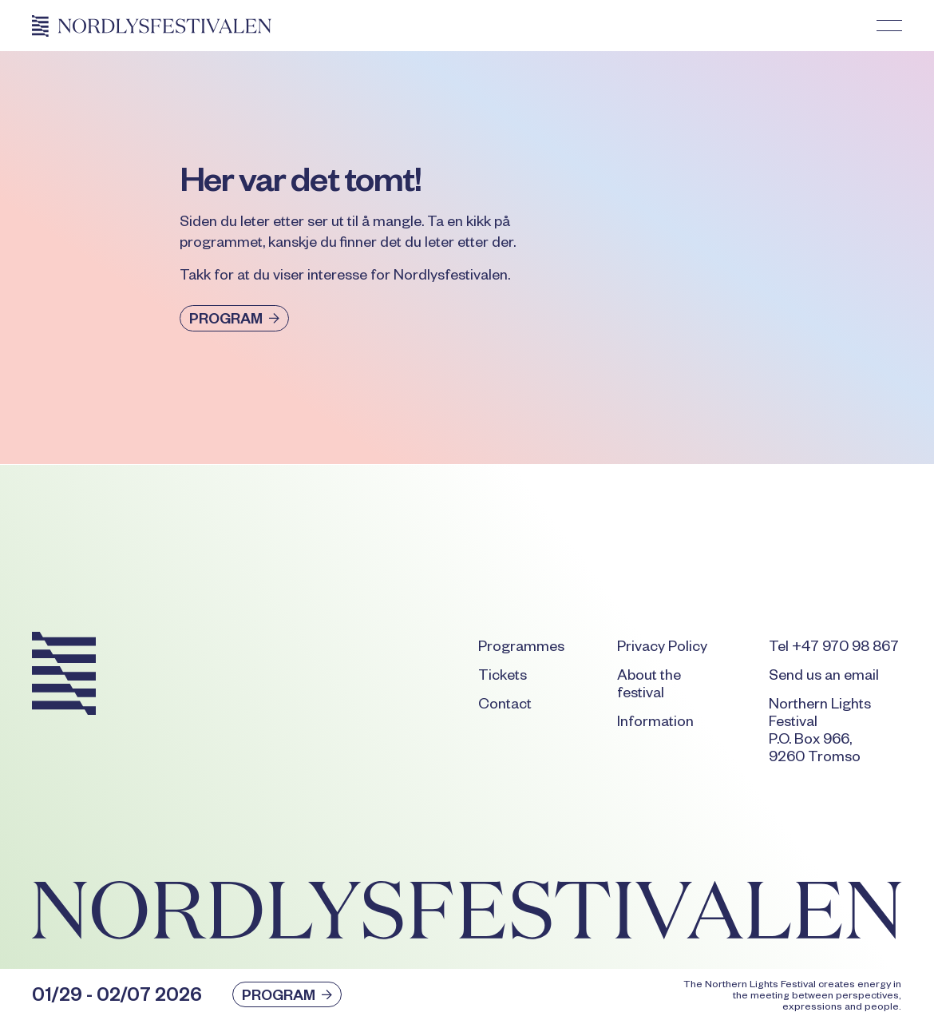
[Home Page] (151, 25)
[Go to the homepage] (64, 675)
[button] (889, 25)
